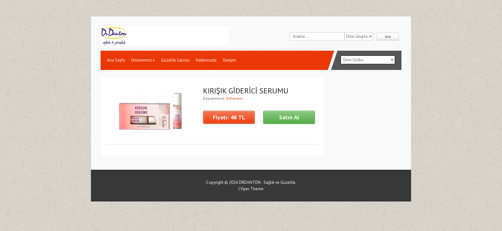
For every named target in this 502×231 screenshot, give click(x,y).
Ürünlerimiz (143, 60)
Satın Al (289, 117)
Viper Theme (251, 189)
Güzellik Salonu (175, 60)
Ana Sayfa (116, 60)
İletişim (229, 60)
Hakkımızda (206, 60)
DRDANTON (250, 182)
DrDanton (234, 98)
